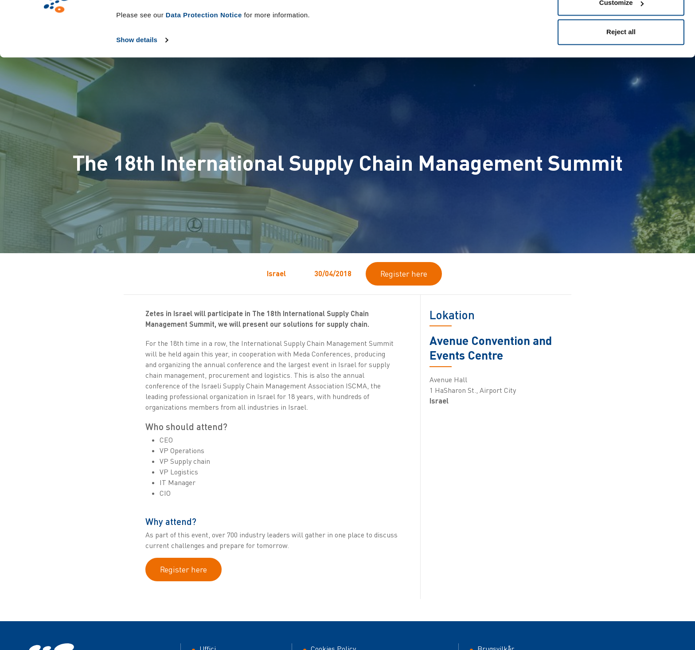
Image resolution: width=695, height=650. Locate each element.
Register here (403, 273)
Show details (136, 89)
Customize (621, 52)
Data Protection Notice (204, 64)
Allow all (621, 23)
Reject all (621, 81)
